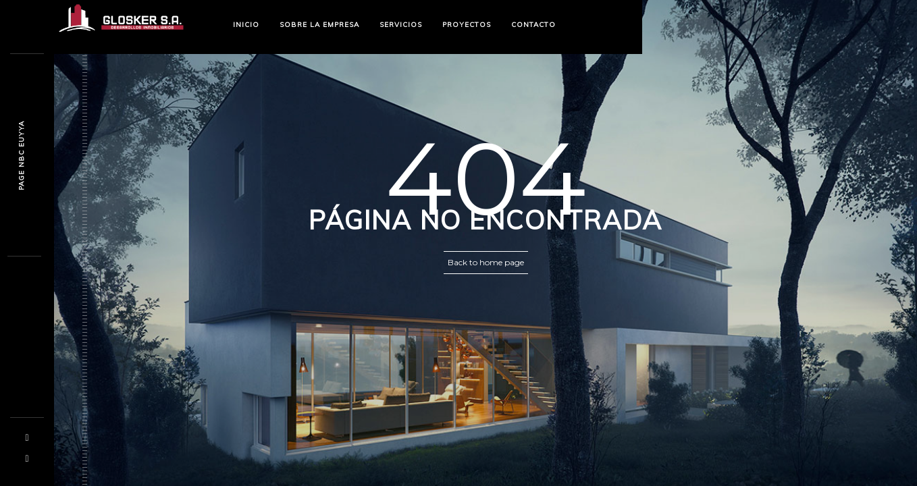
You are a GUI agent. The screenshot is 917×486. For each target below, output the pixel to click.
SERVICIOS (400, 24)
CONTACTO (533, 24)
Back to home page (486, 262)
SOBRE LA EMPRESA (319, 24)
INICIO (246, 24)
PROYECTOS (466, 24)
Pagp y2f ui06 (21, 155)
